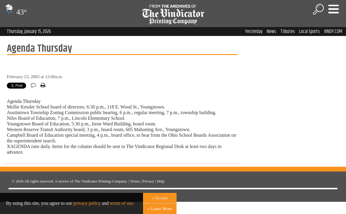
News (271, 31)
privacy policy (87, 203)
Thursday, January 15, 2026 (29, 31)
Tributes (287, 31)
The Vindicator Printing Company (100, 181)
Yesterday (254, 31)
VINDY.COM (333, 31)
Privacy (148, 181)
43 (15, 12)
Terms (134, 181)
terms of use (121, 203)
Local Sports (309, 31)
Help (160, 181)
